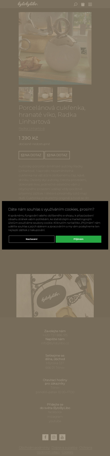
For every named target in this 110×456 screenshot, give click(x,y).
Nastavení (31, 239)
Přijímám (78, 239)
